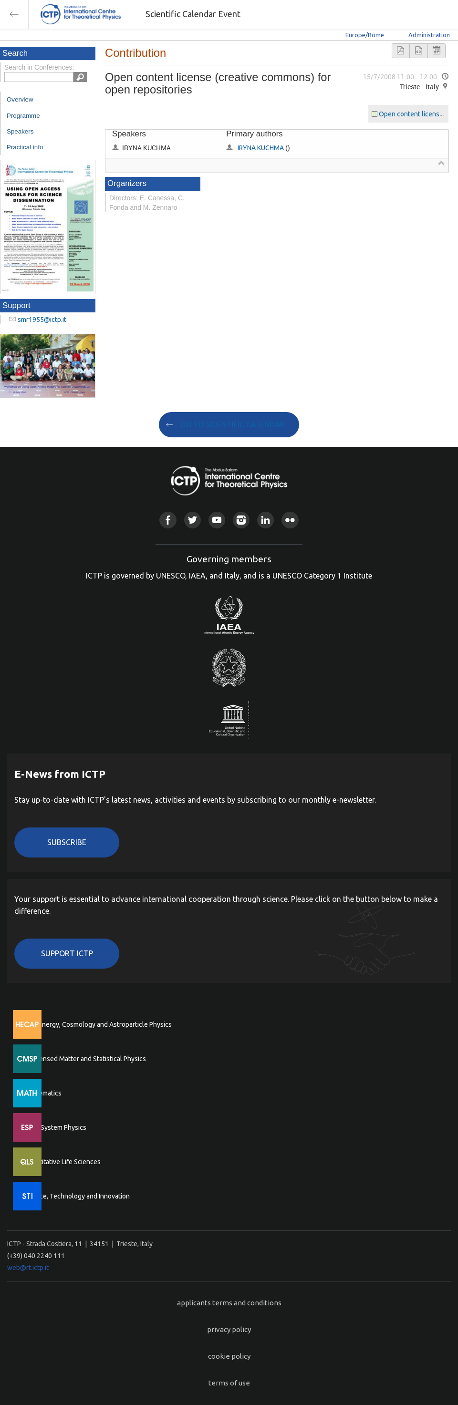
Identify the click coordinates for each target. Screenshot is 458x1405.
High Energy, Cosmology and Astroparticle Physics (97, 1024)
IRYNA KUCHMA (261, 148)
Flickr (289, 520)
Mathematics (42, 1093)
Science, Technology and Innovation (76, 1196)
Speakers (20, 131)
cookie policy (229, 1356)
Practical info (25, 147)
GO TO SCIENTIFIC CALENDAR (232, 424)
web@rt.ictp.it (28, 1267)
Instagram (241, 520)
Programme (23, 115)
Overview (20, 99)
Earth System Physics (54, 1127)
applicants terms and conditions (229, 1303)
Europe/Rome (364, 34)
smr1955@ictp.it (42, 319)
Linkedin (265, 520)
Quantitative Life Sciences (62, 1162)
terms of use (229, 1383)
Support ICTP (67, 953)
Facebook (167, 520)
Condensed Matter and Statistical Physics (84, 1059)
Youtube (216, 520)
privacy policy (229, 1329)
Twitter (192, 520)
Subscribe (66, 842)
